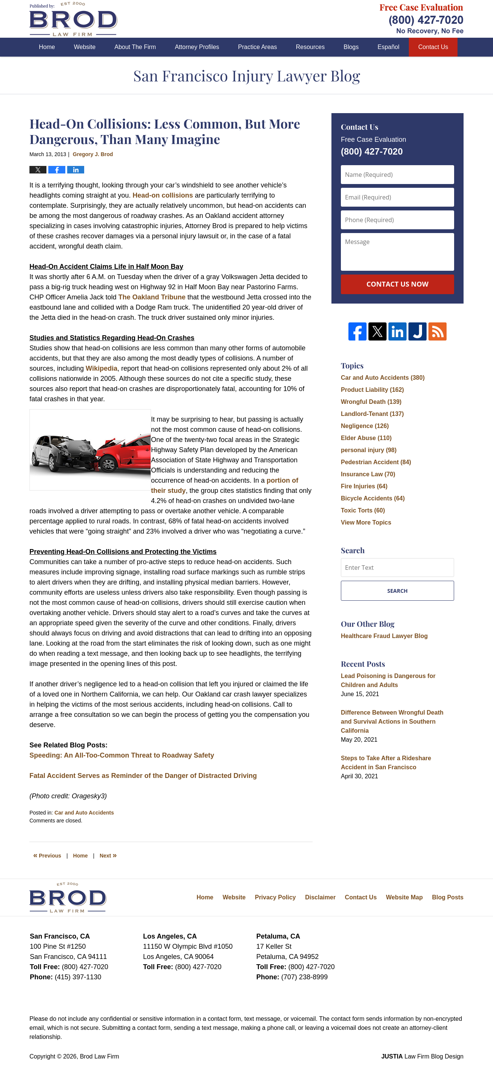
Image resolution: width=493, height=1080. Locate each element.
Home (47, 47)
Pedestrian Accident (376, 462)
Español (388, 47)
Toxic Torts (363, 510)
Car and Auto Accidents (84, 813)
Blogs (351, 47)
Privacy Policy (275, 897)
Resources (310, 47)
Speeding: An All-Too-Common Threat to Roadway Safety (121, 755)
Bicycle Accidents (373, 498)
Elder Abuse (366, 438)
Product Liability (372, 390)
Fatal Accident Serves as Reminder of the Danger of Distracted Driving (143, 775)
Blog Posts (448, 897)
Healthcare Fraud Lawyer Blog (384, 636)
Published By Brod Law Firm (422, 19)
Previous (47, 855)
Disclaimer (320, 897)
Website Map (404, 897)
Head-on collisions (162, 195)
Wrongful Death (371, 402)
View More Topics (366, 522)
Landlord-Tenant (372, 414)
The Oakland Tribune (152, 297)
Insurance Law (368, 474)
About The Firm (135, 47)
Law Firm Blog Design (422, 1056)
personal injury (369, 450)
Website (85, 47)
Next (108, 855)
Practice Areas (257, 47)
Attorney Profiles (197, 47)
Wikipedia (101, 368)
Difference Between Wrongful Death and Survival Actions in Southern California (392, 721)
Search (397, 590)
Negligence (365, 426)
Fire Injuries (364, 486)
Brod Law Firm (99, 1056)
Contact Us (433, 47)
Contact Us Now (397, 283)
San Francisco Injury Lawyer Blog (73, 19)
